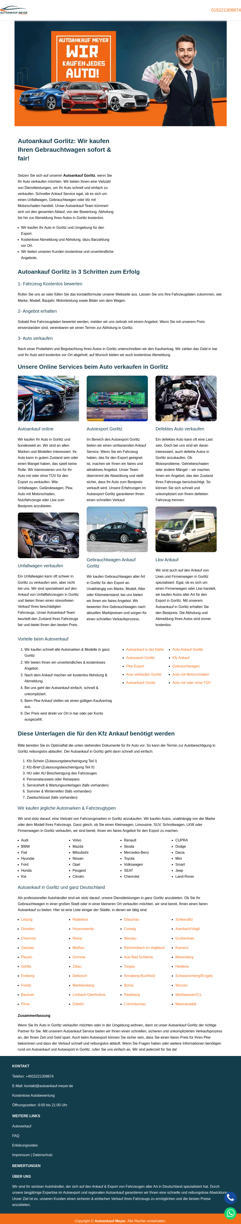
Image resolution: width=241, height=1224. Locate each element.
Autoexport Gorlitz (140, 653)
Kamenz (182, 943)
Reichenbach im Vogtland (144, 943)
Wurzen (181, 981)
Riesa (77, 934)
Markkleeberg (83, 981)
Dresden (28, 924)
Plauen (26, 952)
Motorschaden (144, 8)
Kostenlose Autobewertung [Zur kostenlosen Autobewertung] (33, 1091)
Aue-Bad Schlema (138, 952)
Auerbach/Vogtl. (188, 924)
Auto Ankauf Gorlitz (187, 645)
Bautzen (27, 990)
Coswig (130, 924)
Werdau (130, 934)
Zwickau (27, 943)
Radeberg (132, 990)
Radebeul (80, 915)
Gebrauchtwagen (86, 8)
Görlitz (26, 962)
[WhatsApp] (230, 1213)
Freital (26, 981)
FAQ (15, 1131)
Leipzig (27, 915)
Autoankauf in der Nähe (145, 645)
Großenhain (184, 934)
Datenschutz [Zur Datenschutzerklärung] (43, 1150)
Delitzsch (80, 971)
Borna (129, 981)
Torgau (129, 962)
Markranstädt (185, 999)
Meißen (78, 943)
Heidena (182, 962)
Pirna (25, 999)
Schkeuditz (184, 915)
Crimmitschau (135, 999)
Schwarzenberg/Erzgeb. (194, 971)
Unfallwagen (173, 8)
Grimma (79, 952)
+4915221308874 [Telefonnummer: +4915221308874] (40, 1072)
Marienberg (184, 952)
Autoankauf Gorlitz (141, 678)
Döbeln (78, 999)
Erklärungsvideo (25, 1141)
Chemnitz (28, 934)
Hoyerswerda (83, 924)
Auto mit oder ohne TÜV (191, 678)
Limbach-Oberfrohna (89, 990)
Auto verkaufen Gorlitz (143, 670)
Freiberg (28, 971)
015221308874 (226, 7)
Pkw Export (135, 661)
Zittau (77, 962)
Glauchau (131, 915)
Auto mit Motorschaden (190, 670)
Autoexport (116, 8)
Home (60, 8)
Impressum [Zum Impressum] (21, 1150)
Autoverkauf (21, 1121)
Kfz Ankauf (181, 653)
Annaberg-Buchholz (139, 971)
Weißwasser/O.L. (189, 990)
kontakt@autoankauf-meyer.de (48, 1081)
